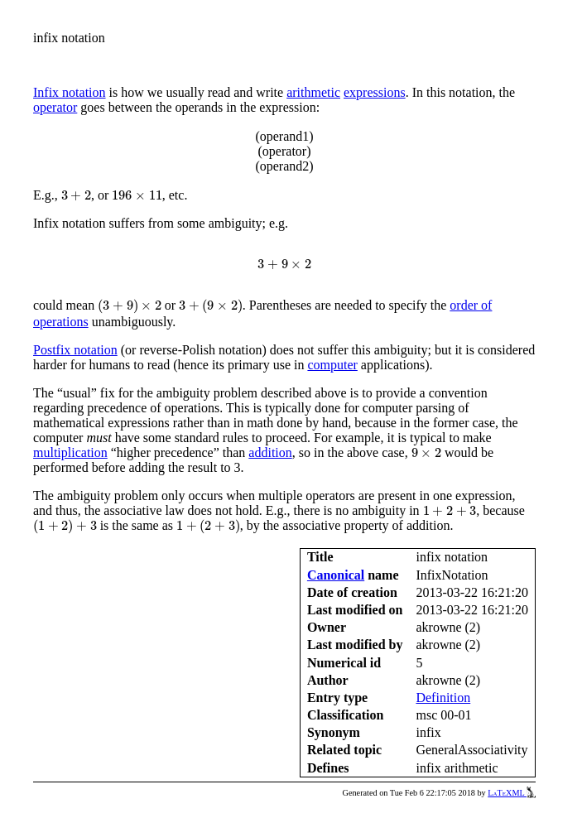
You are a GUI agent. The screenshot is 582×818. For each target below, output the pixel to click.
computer (332, 365)
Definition (443, 697)
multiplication (70, 452)
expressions (375, 92)
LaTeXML (512, 792)
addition (269, 452)
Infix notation (69, 92)
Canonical (335, 575)
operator (55, 107)
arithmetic (313, 92)
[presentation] (76, 195)
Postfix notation (75, 350)
